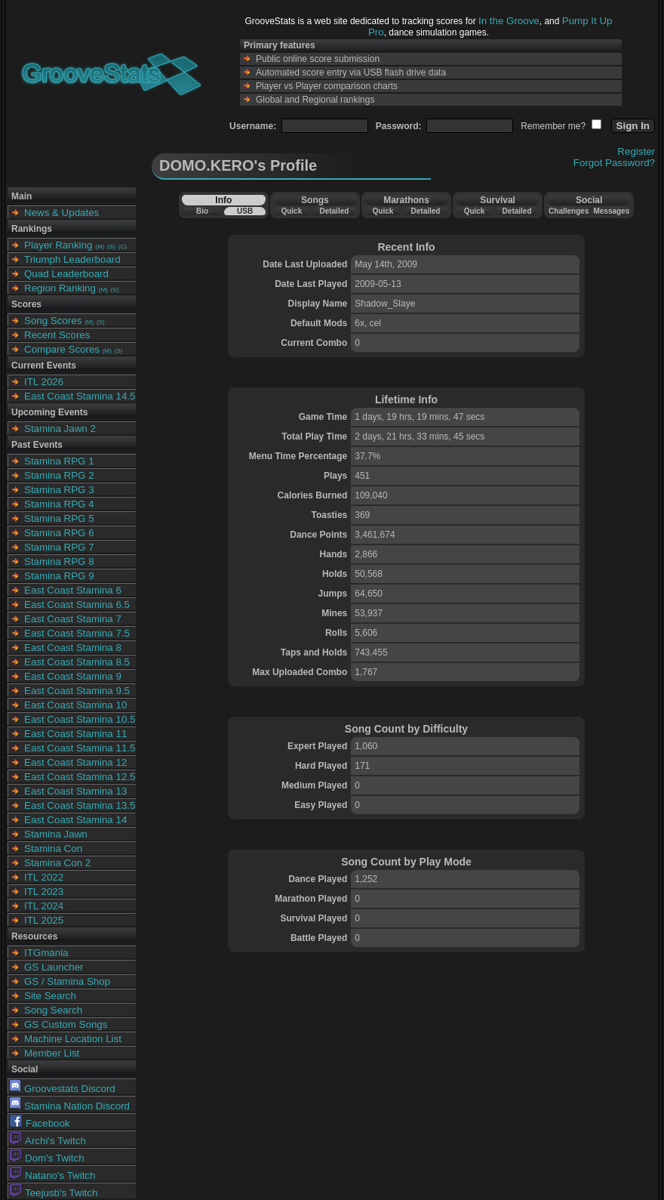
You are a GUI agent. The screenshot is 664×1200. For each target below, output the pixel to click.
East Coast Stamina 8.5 (77, 662)
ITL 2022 (43, 877)
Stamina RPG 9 (59, 575)
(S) (111, 246)
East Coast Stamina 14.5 (79, 396)
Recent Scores (57, 335)
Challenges (569, 211)
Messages (611, 211)
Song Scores (52, 320)
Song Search (53, 1010)
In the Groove (509, 20)
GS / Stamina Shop (67, 981)
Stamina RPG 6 (59, 532)
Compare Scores (62, 349)
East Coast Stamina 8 (72, 647)
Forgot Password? (614, 162)
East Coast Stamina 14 (75, 819)
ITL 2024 (43, 906)
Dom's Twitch (47, 1158)
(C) (122, 246)
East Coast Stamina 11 (75, 733)
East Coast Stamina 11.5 (79, 748)
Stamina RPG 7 (59, 547)
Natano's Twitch (52, 1175)
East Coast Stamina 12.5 (79, 776)
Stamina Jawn (56, 834)
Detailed (334, 211)
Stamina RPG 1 (59, 461)
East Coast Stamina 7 (72, 619)
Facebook (40, 1123)
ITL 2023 (43, 891)
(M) (99, 246)
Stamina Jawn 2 (60, 428)
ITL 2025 (43, 920)
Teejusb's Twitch (53, 1192)
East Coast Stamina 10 (75, 705)
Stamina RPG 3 (59, 489)
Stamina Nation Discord (70, 1106)
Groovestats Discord (62, 1088)
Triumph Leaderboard (72, 259)
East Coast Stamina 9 (72, 676)
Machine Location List (72, 1038)
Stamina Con (53, 848)
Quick (291, 211)
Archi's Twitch (48, 1140)
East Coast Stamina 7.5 (77, 633)
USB (245, 211)
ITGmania (46, 952)
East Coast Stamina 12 (75, 762)
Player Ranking (58, 245)
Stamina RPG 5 (59, 518)
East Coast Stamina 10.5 (79, 719)
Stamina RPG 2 (59, 475)
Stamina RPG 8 (59, 561)
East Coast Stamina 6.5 (77, 604)
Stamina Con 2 (57, 862)
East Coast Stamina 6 (72, 590)
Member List (51, 1053)
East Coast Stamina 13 (75, 791)
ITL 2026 (43, 381)
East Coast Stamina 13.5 (79, 805)
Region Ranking (60, 288)
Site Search (50, 995)
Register (636, 151)
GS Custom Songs (65, 1024)
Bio (202, 211)
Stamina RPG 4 (59, 504)
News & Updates (61, 212)
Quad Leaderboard (66, 273)
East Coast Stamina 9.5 (77, 690)
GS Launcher (54, 967)
